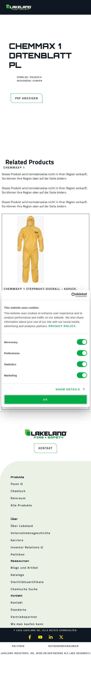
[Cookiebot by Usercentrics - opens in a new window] (71, 295)
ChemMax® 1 (14, 167)
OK (45, 399)
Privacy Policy (62, 326)
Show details (68, 389)
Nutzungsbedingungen (63, 646)
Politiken (18, 646)
